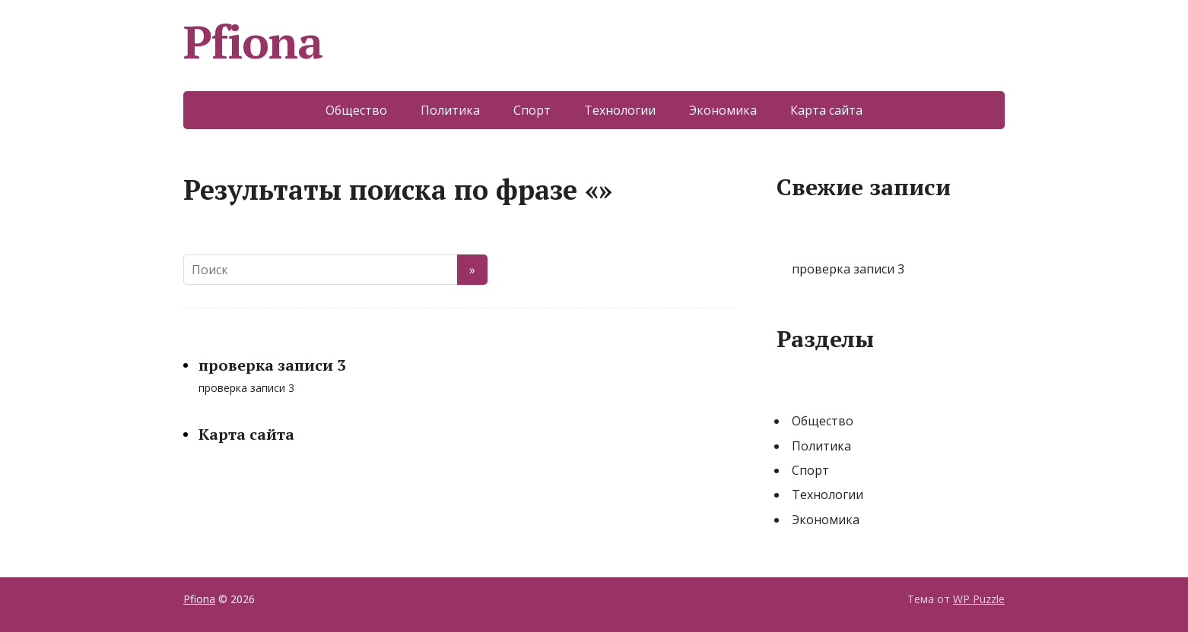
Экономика (723, 110)
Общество (356, 110)
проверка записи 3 (272, 365)
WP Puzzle (979, 599)
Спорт (532, 110)
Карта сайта (826, 110)
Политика (450, 110)
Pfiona (252, 42)
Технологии (620, 110)
